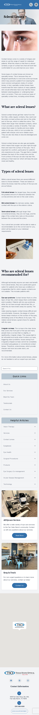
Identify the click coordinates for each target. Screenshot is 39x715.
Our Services (8, 391)
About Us (6, 384)
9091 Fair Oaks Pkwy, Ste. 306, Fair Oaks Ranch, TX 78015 (19, 697)
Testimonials (7, 403)
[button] (1, 4)
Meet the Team (8, 397)
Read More (19, 535)
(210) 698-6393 (19, 706)
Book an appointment (19, 711)
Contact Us (7, 409)
